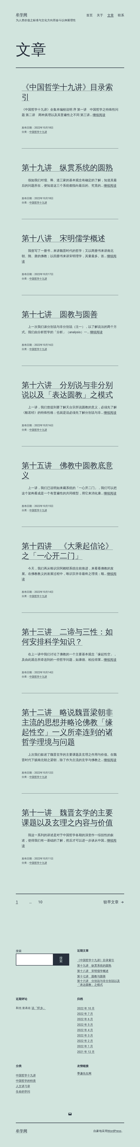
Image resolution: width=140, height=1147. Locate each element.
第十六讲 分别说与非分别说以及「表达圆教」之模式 (98, 982)
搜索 (19, 951)
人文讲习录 (23, 1086)
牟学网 (21, 15)
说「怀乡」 (39, 1008)
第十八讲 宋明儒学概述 (63, 238)
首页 (89, 15)
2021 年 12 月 (86, 1051)
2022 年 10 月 (86, 1008)
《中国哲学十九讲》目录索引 (95, 960)
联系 (121, 15)
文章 (110, 15)
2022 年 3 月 (85, 1035)
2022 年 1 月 (85, 1046)
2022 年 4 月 (85, 1030)
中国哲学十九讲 (38, 131)
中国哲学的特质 (26, 1080)
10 (40, 902)
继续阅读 (99, 115)
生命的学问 (23, 1091)
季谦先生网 (84, 1073)
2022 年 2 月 (85, 1040)
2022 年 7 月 (85, 1013)
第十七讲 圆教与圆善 (60, 314)
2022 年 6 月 (85, 1019)
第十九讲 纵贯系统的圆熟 (67, 167)
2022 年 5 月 (85, 1024)
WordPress (114, 1131)
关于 (100, 15)
